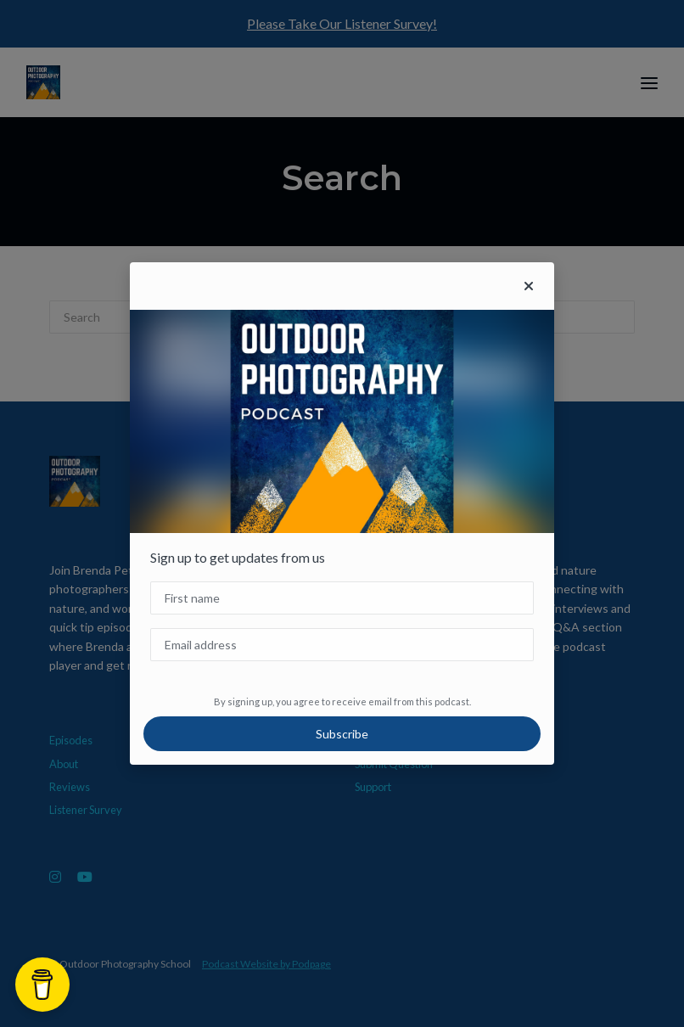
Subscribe (342, 734)
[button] (529, 286)
